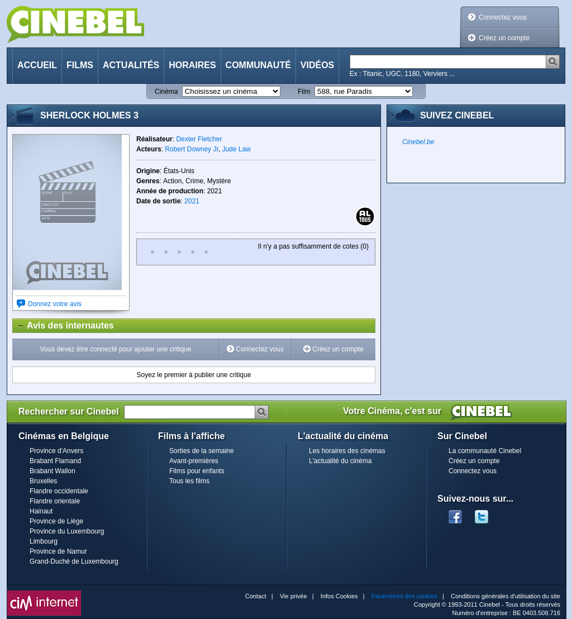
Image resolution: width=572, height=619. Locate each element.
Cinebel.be (418, 142)
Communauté (258, 65)
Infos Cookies (339, 596)
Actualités (131, 65)
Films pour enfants (197, 471)
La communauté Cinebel (485, 451)
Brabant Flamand (55, 461)
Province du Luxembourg (67, 531)
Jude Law (236, 149)
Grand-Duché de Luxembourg (74, 561)
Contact (255, 596)
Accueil (37, 65)
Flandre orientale (55, 501)
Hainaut (41, 511)
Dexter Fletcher (199, 139)
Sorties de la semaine (201, 451)
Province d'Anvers (56, 451)
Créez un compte (504, 38)
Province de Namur (58, 551)
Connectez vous (503, 17)
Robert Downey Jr (191, 149)
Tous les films (189, 481)
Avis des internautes (63, 325)
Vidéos (317, 65)
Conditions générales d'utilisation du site (505, 596)
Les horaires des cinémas (347, 451)
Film (304, 92)
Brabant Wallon (52, 471)
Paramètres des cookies (404, 596)
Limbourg (44, 541)
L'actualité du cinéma (340, 461)
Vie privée (293, 596)
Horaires (192, 65)
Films (79, 65)
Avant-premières (193, 461)
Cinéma (166, 92)
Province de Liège (56, 521)
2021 (191, 201)
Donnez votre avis (55, 304)
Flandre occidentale (59, 491)
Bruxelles (43, 481)
